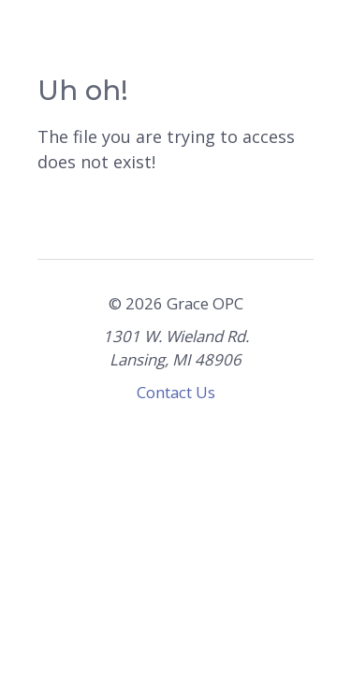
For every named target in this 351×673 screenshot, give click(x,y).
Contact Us (176, 392)
